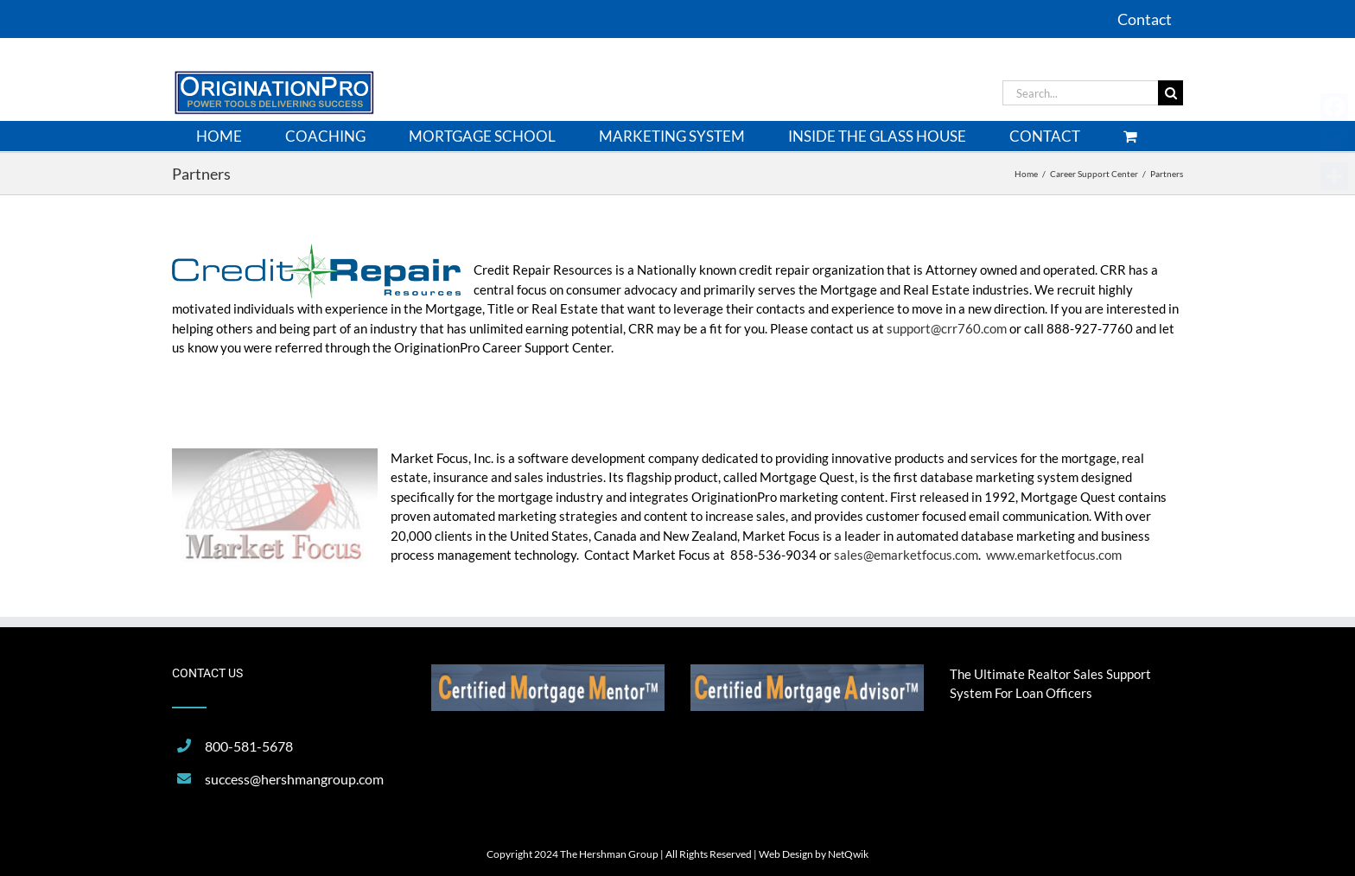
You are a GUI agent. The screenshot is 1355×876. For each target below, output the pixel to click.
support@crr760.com (947, 328)
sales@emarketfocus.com (906, 554)
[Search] (1170, 92)
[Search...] (1080, 92)
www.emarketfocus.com (1054, 554)
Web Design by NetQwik (813, 853)
